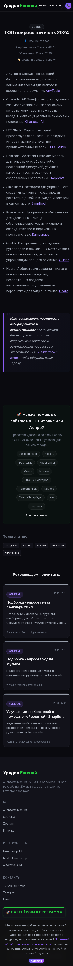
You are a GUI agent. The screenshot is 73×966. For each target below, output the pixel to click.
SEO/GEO (9, 816)
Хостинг (8, 823)
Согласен (36, 960)
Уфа (51, 497)
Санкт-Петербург (30, 497)
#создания (11, 545)
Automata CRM (12, 865)
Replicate (57, 178)
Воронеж (37, 506)
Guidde (64, 260)
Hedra (63, 291)
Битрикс (8, 830)
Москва (44, 471)
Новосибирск (28, 488)
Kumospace (40, 234)
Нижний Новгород (37, 480)
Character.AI (34, 122)
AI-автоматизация (15, 810)
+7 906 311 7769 (14, 885)
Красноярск (47, 462)
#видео (26, 545)
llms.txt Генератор (15, 858)
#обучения (58, 545)
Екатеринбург (28, 453)
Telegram (9, 892)
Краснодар (25, 462)
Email (6, 899)
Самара (49, 488)
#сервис (41, 545)
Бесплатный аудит (50, 5)
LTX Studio (58, 147)
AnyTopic (53, 91)
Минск (28, 471)
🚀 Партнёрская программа (34, 912)
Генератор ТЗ (12, 851)
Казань (49, 453)
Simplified (39, 203)
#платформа (12, 552)
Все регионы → (36, 515)
